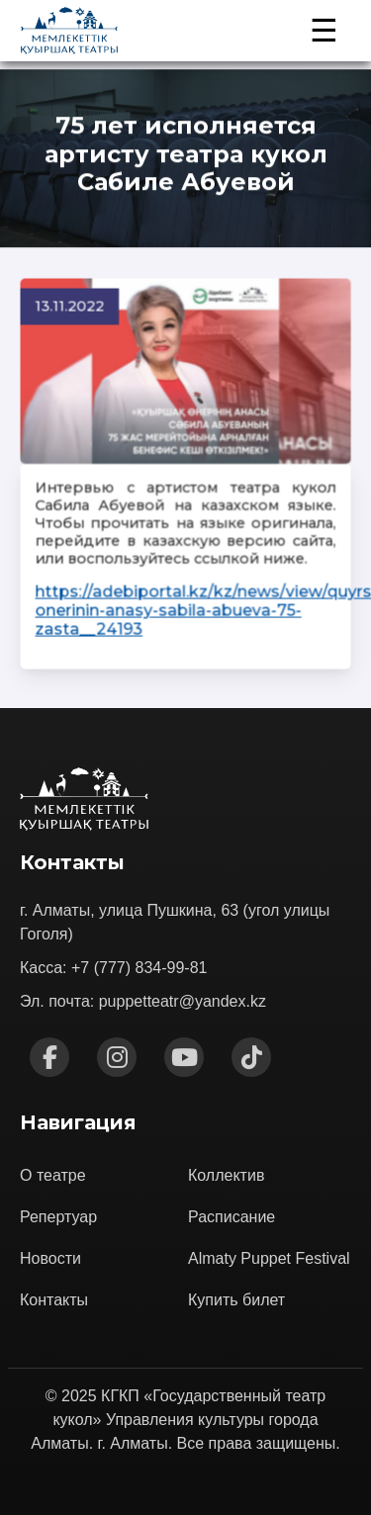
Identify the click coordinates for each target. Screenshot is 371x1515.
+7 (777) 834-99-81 (139, 967)
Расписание (231, 1216)
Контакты (54, 1300)
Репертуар (58, 1216)
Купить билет (236, 1300)
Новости (50, 1258)
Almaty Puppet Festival (269, 1258)
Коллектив (226, 1175)
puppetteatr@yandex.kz (182, 1001)
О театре (53, 1175)
